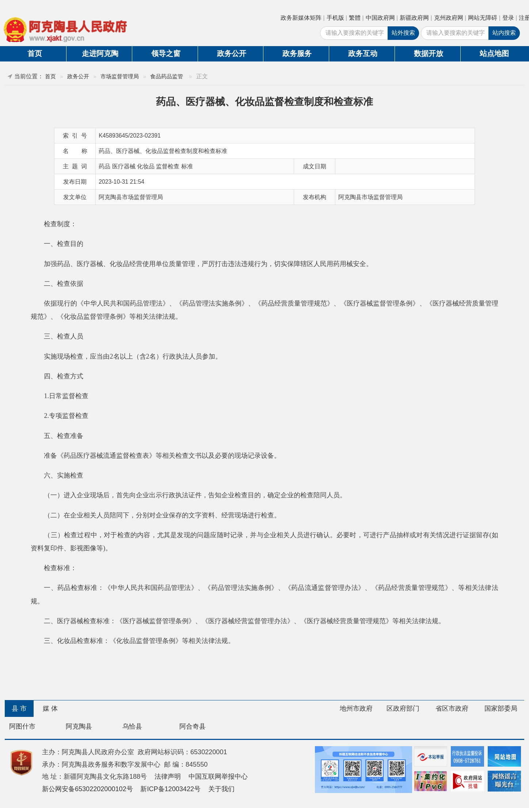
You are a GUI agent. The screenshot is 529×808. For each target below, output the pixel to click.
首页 (34, 53)
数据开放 (428, 53)
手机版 (335, 18)
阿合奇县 (192, 726)
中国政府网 (380, 18)
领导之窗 (165, 53)
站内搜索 (504, 33)
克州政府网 (448, 18)
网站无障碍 (482, 18)
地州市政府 (356, 708)
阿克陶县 (79, 726)
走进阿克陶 (100, 53)
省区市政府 (451, 708)
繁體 (355, 18)
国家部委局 (500, 708)
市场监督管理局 (119, 76)
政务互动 (362, 53)
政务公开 (231, 53)
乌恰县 (132, 726)
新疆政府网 (414, 18)
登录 (508, 18)
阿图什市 (22, 726)
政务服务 (297, 53)
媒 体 (50, 708)
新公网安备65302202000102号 (87, 789)
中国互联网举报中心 (218, 776)
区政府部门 (403, 708)
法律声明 (168, 776)
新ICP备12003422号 (170, 789)
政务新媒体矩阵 (301, 18)
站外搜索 (403, 33)
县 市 (19, 708)
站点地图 (494, 53)
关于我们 (221, 789)
